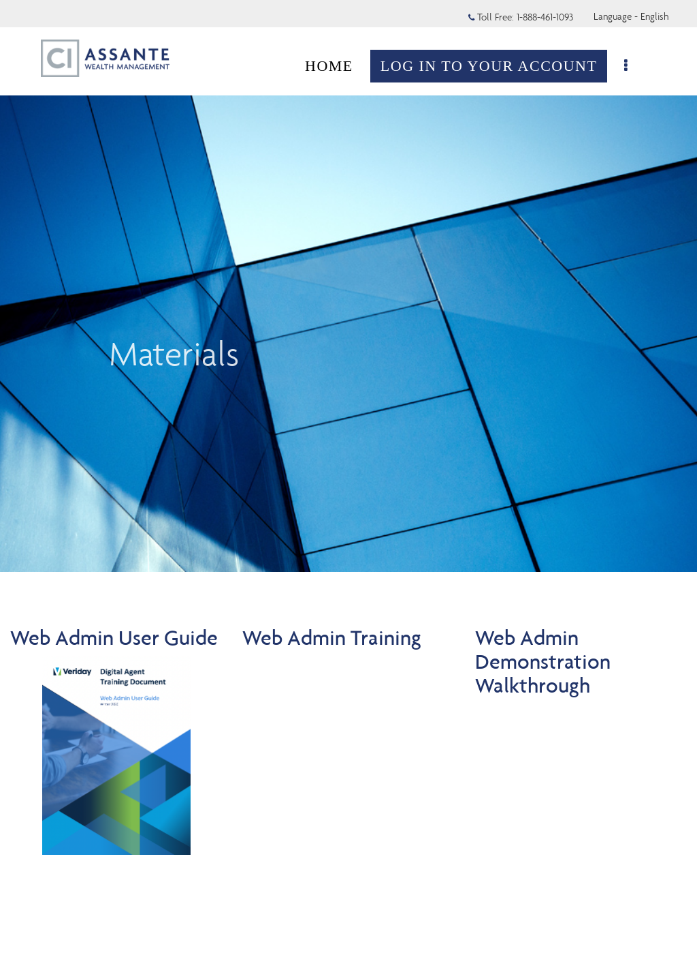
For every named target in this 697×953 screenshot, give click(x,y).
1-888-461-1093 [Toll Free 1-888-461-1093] (545, 17)
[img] (348, 286)
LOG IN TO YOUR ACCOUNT (495, 65)
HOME (336, 65)
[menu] (634, 66)
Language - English (631, 16)
